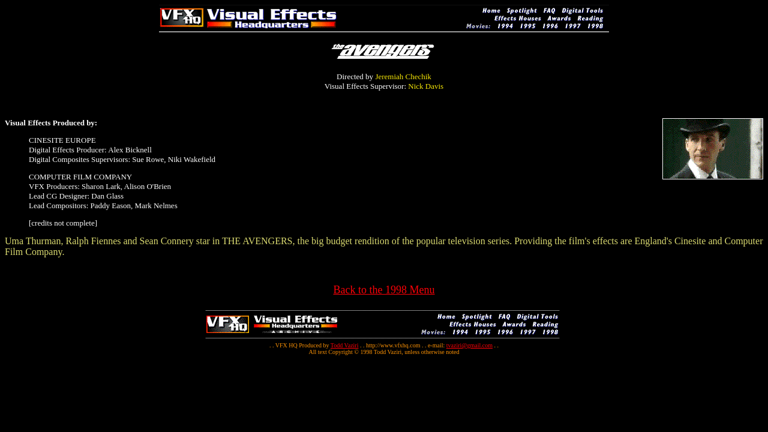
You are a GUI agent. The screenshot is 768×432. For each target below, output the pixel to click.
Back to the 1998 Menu (384, 290)
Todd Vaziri (345, 345)
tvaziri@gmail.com (469, 345)
